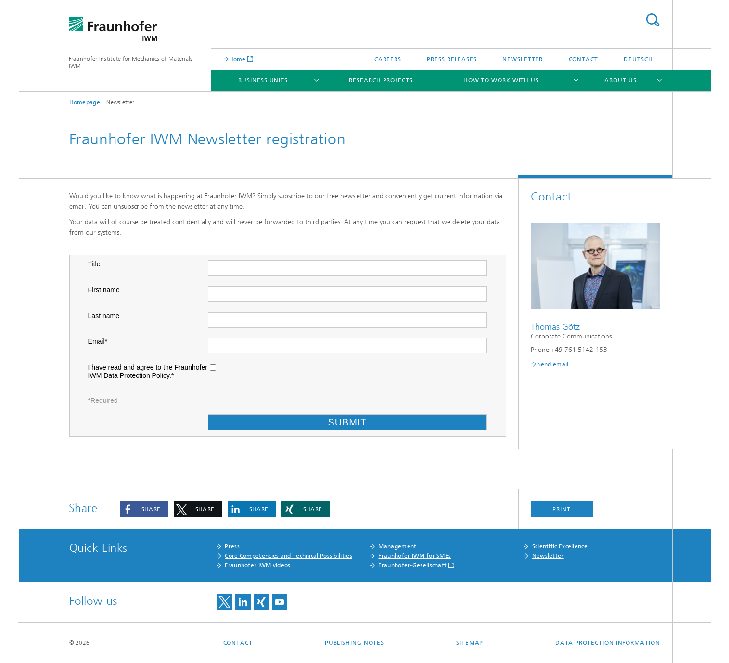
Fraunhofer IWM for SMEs (414, 555)
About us (620, 80)
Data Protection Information (607, 642)
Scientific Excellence (560, 546)
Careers (387, 59)
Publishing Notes (354, 642)
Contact (583, 59)
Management (397, 546)
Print (561, 509)
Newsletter (522, 59)
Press (232, 546)
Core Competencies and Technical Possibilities (288, 555)
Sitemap (469, 642)
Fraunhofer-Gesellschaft (412, 565)
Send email (553, 364)
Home (237, 59)
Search (652, 20)
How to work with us (501, 80)
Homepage (84, 102)
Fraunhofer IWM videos (257, 565)
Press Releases (452, 59)
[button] (144, 509)
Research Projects (380, 80)
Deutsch (638, 59)
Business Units (263, 80)
